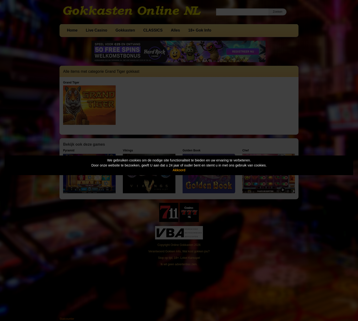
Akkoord (179, 170)
